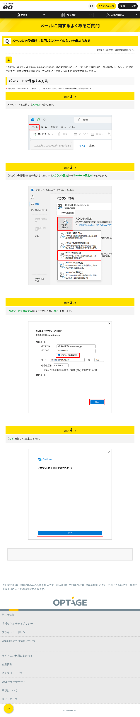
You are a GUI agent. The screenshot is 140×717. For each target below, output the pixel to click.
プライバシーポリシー (15, 632)
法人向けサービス (12, 673)
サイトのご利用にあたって (17, 655)
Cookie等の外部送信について (19, 640)
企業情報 (7, 664)
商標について (9, 690)
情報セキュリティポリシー (17, 623)
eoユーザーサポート (13, 681)
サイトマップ (9, 699)
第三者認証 (8, 614)
